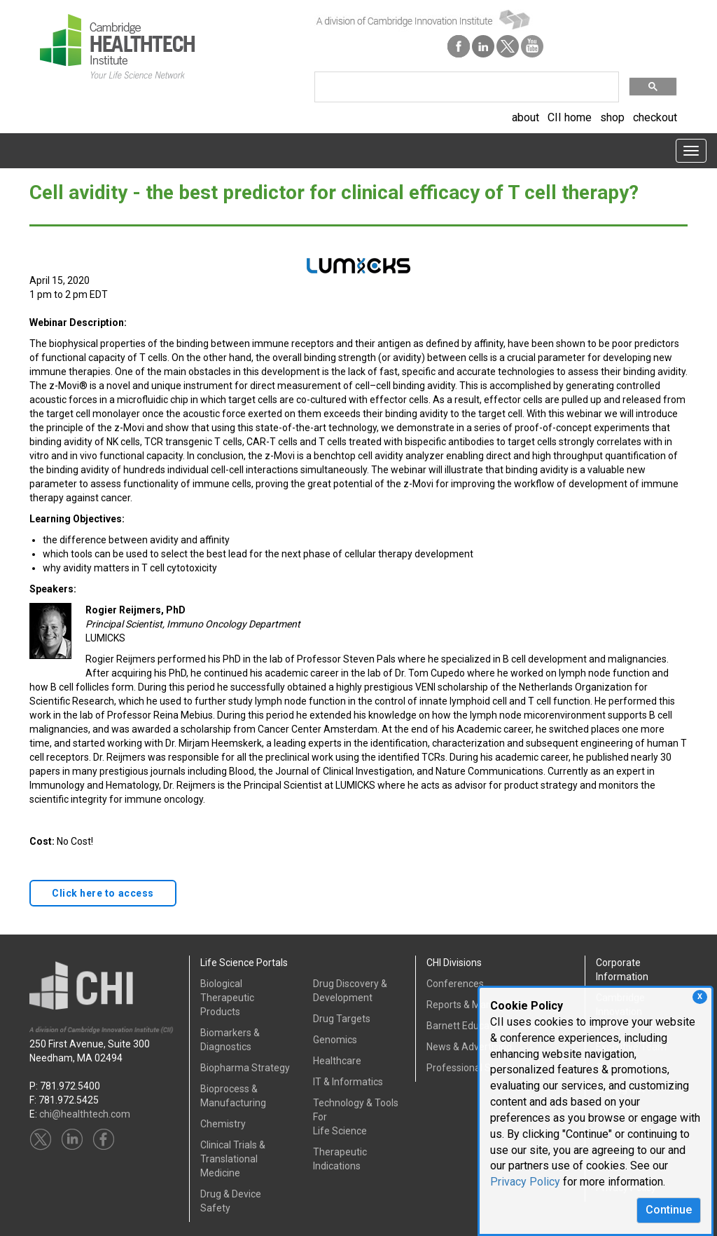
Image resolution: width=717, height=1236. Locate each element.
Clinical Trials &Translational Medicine (232, 1159)
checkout (655, 117)
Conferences (455, 983)
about (525, 117)
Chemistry (223, 1123)
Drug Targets (341, 1018)
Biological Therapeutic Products (227, 997)
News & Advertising (469, 1046)
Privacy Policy (525, 1181)
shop (612, 117)
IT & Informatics (348, 1081)
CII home (570, 117)
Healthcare (337, 1060)
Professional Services (474, 1067)
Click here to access (103, 893)
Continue (669, 1209)
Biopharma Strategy (245, 1067)
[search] (465, 87)
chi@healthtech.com (84, 1114)
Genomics (335, 1039)
